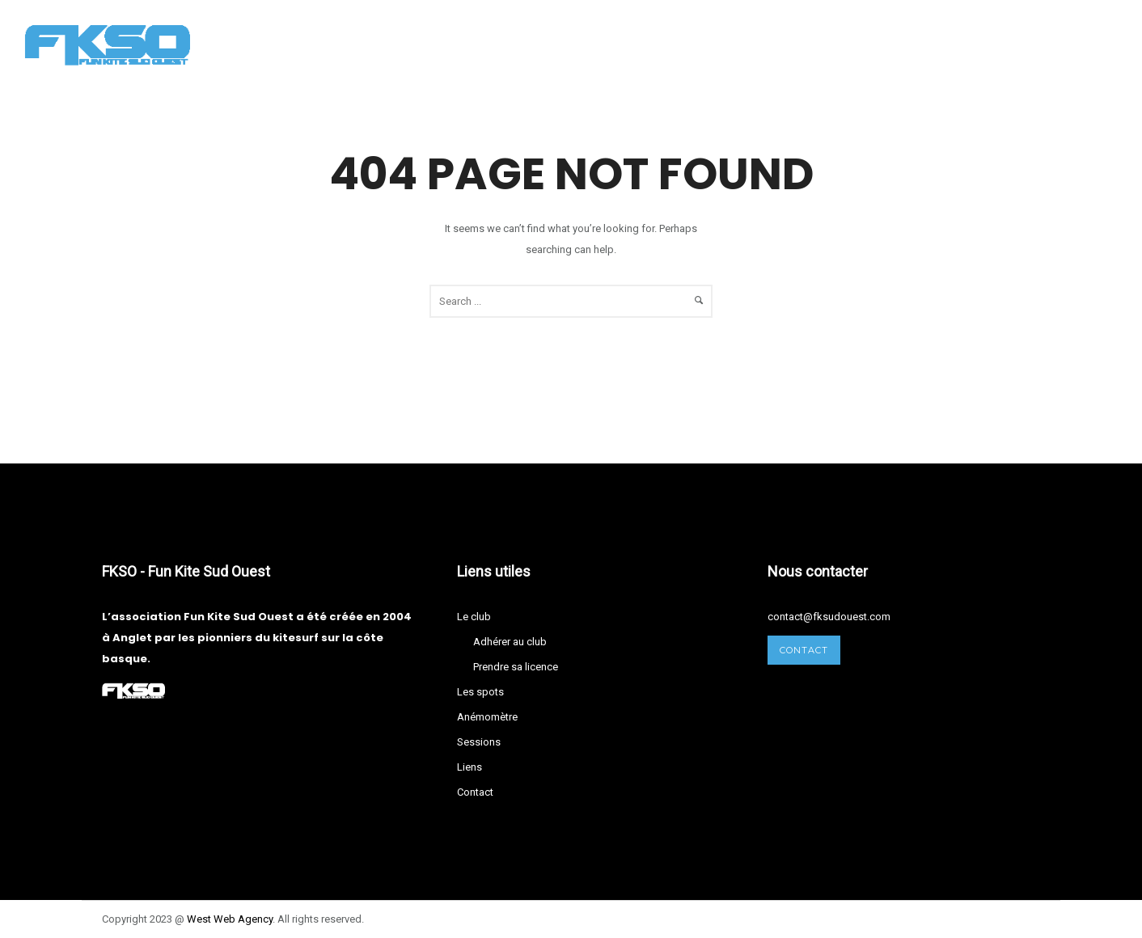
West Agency (230, 919)
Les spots (435, 44)
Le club (349, 44)
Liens (714, 44)
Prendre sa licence (515, 667)
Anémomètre (539, 44)
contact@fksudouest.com (829, 617)
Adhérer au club (510, 642)
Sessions (639, 44)
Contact (790, 44)
